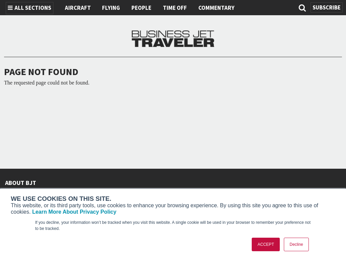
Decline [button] (296, 244)
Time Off (175, 8)
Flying (111, 8)
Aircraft (78, 8)
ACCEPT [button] (265, 244)
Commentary (216, 8)
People (141, 8)
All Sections (29, 8)
